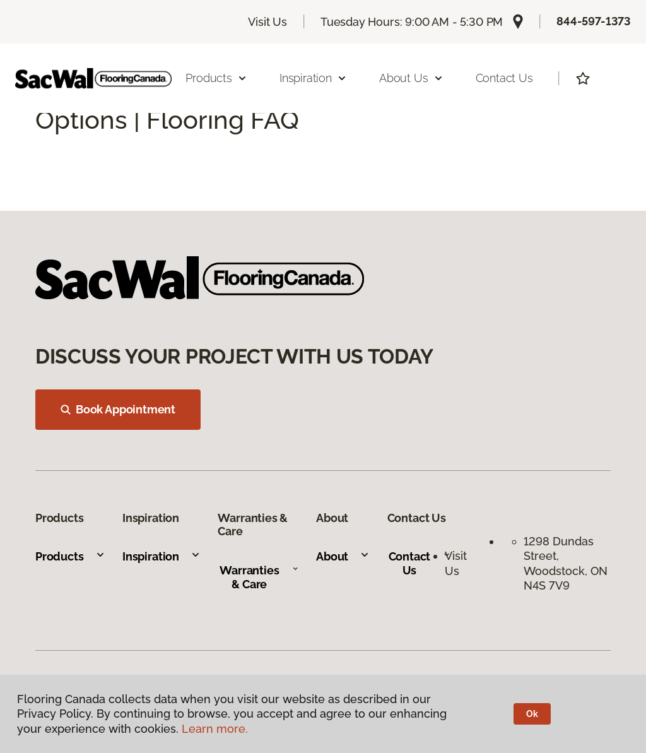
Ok (532, 714)
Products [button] (216, 78)
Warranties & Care (259, 577)
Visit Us (267, 21)
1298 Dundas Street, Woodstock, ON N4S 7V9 (566, 563)
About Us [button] (411, 78)
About (343, 556)
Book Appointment (118, 409)
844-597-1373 (593, 21)
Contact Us (504, 78)
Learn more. (215, 728)
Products (70, 556)
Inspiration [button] (313, 78)
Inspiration (161, 556)
